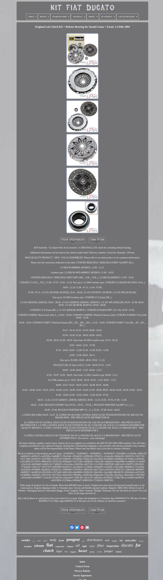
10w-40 (141, 541)
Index (82, 561)
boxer (83, 551)
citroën (118, 552)
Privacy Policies (82, 571)
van (66, 551)
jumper (108, 551)
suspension (60, 546)
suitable (114, 541)
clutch (48, 550)
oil (78, 545)
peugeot (73, 539)
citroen (39, 545)
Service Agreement (82, 575)
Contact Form (82, 566)
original (70, 546)
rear (34, 541)
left (121, 540)
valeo (39, 541)
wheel (92, 546)
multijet (26, 540)
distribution (94, 540)
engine (73, 552)
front (61, 540)
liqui (59, 551)
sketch (45, 541)
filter (100, 545)
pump (92, 552)
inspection (113, 545)
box (83, 541)
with (107, 540)
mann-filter (131, 540)
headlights (28, 546)
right (84, 546)
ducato (127, 545)
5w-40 (99, 552)
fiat (49, 545)
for (138, 545)
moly (53, 540)
